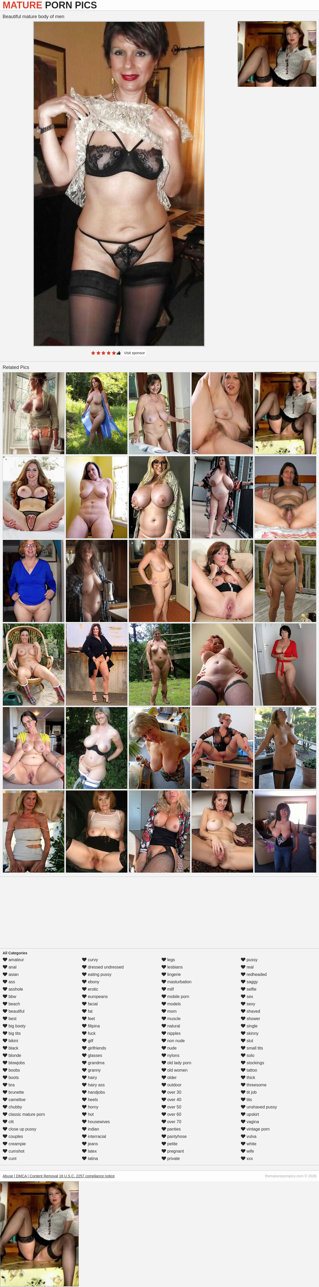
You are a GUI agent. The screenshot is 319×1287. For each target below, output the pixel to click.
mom (169, 1011)
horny (90, 1107)
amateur (13, 959)
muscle (171, 1018)
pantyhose (174, 1136)
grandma (93, 1063)
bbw (9, 996)
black (10, 1048)
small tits (252, 1048)
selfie (249, 989)
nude (169, 1048)
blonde (12, 1055)
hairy (89, 1077)
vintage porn (255, 1129)
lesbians (172, 967)
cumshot (13, 1151)
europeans (95, 996)
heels (90, 1099)
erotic (90, 989)
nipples (171, 1033)
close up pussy (19, 1129)
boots (11, 1077)
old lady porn (176, 1063)
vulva (249, 1136)
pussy (249, 959)
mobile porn (175, 996)
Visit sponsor (134, 353)
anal (10, 967)
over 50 (171, 1107)
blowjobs (14, 1063)
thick (248, 1077)
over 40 (171, 1099)
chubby (12, 1107)
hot (88, 1114)
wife (247, 1151)
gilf (87, 1040)
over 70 (171, 1121)
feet (88, 1018)
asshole (13, 989)
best (10, 1018)
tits (246, 1099)
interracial (94, 1136)
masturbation (176, 982)
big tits (12, 1033)
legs (168, 959)
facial (90, 1004)
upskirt (250, 1114)
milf (167, 989)
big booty (14, 1026)
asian (11, 974)
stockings (252, 1063)
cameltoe (14, 1099)
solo (247, 1055)
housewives (96, 1121)
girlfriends (94, 1048)
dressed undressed (103, 967)
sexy (248, 1004)
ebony (90, 982)
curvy (90, 959)
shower (250, 1018)
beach (11, 1004)
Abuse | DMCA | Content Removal (30, 1176)
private (170, 1158)
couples (13, 1136)
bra (9, 1085)
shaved (250, 1011)
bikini (10, 1040)
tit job (249, 1092)
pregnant (172, 1151)
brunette (13, 1092)
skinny (250, 1033)
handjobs (93, 1092)
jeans (90, 1144)
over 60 (171, 1114)
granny (91, 1070)
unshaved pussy (259, 1107)
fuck (89, 1033)
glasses (92, 1055)
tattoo (249, 1070)
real (247, 967)
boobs (11, 1070)
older (169, 1077)
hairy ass (93, 1085)
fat (87, 1011)
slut (247, 1040)
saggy (249, 982)
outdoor (171, 1085)
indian (90, 1129)
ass (9, 982)
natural (170, 1026)
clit (8, 1121)
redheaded (254, 974)
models (171, 1004)
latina (90, 1158)
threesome (253, 1085)
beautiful (13, 1011)
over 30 (171, 1092)
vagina (250, 1121)
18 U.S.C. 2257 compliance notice (87, 1176)
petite (169, 1144)
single (249, 1026)
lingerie (171, 974)
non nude (173, 1040)
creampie (14, 1144)
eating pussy (96, 974)
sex (247, 996)
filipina (91, 1026)
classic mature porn (24, 1114)
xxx (247, 1158)
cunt (10, 1158)
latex (89, 1151)
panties (171, 1129)
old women (174, 1070)
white (249, 1144)
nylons (170, 1055)
